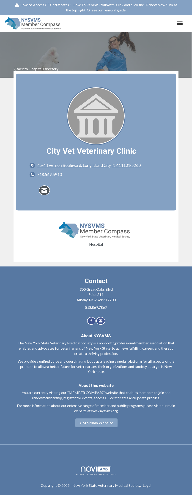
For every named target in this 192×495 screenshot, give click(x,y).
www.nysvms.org (104, 411)
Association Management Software (96, 470)
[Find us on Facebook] (91, 321)
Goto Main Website (96, 422)
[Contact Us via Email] (100, 321)
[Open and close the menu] (126, 23)
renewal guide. (115, 10)
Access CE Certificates (51, 5)
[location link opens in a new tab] (89, 165)
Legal (147, 485)
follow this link (112, 5)
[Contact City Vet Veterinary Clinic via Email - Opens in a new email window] (44, 190)
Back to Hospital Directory (36, 69)
